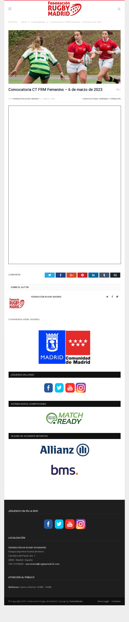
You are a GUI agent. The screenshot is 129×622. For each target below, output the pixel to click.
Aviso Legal (103, 617)
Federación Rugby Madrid (26, 115)
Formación (115, 115)
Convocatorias (90, 115)
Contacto (116, 617)
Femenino (104, 115)
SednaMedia (76, 617)
